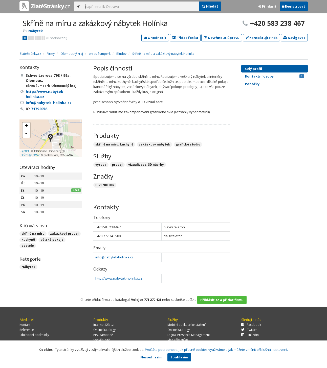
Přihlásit (267, 6)
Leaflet (25, 151)
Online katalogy (104, 330)
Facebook (251, 325)
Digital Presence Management (188, 335)
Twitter (249, 330)
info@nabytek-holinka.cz (114, 257)
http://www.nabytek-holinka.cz (118, 278)
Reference (26, 330)
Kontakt (24, 325)
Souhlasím (179, 357)
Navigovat (294, 37)
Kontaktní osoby (274, 76)
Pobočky (252, 84)
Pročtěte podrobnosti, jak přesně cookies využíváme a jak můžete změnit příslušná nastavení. (216, 349)
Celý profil (253, 68)
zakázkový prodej (64, 233)
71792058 (39, 108)
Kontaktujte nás (261, 37)
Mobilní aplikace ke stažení (186, 325)
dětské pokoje (51, 239)
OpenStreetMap (30, 155)
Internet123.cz (103, 325)
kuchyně (28, 239)
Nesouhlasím (151, 357)
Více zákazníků (177, 340)
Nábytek (35, 31)
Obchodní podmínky (34, 335)
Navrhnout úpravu (221, 37)
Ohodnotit (155, 37)
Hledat (210, 6)
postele (27, 245)
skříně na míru (33, 233)
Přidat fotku (185, 37)
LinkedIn (250, 335)
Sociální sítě (101, 340)
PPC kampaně (103, 335)
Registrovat (293, 6)
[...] (140, 6)
